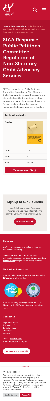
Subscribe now (25, 221)
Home (5, 26)
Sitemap (25, 366)
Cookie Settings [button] (11, 395)
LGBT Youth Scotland (24, 305)
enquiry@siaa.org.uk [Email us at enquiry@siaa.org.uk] (18, 341)
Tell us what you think (16, 351)
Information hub (18, 26)
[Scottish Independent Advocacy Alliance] (8, 10)
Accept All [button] (26, 395)
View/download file (25, 170)
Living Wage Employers (21, 275)
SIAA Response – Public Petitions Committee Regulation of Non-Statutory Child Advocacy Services (24, 29)
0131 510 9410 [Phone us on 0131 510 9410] (16, 339)
